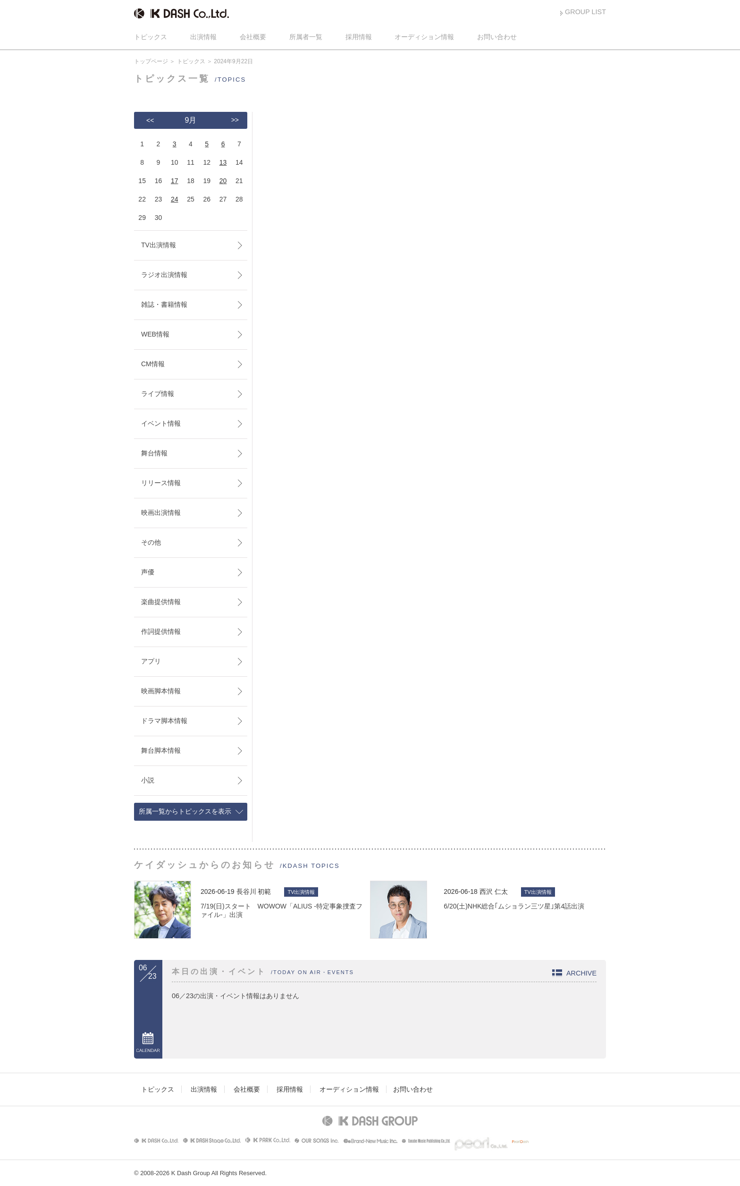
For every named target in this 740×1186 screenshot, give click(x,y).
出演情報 (203, 37)
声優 (147, 572)
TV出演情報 (158, 245)
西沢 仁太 (493, 891)
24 (174, 199)
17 (174, 181)
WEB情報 (155, 334)
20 (223, 181)
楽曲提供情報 (161, 602)
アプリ (151, 661)
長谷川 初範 (253, 891)
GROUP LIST (585, 12)
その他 (151, 542)
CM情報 (153, 364)
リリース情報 (161, 483)
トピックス (150, 37)
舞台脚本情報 (161, 750)
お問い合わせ (497, 37)
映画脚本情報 (161, 691)
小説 (147, 780)
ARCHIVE (581, 973)
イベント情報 (161, 423)
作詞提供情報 (161, 631)
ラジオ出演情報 (164, 274)
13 (223, 162)
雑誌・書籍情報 (164, 304)
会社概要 (253, 37)
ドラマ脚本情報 (164, 720)
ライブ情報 (157, 393)
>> (235, 120)
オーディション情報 (424, 37)
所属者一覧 (305, 37)
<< (150, 120)
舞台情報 (154, 453)
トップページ (151, 61)
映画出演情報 (161, 512)
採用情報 (358, 37)
